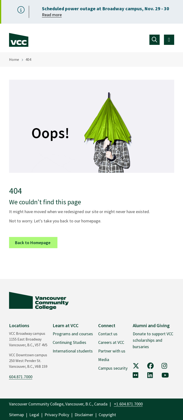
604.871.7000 (20, 376)
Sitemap (16, 414)
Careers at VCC (111, 342)
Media (103, 359)
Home (14, 59)
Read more (52, 14)
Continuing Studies (69, 342)
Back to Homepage (36, 242)
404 (28, 59)
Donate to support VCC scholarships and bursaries (153, 340)
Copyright (107, 414)
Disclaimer (84, 414)
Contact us (107, 333)
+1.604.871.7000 (128, 404)
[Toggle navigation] (154, 40)
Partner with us (111, 351)
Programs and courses (73, 333)
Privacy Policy (57, 414)
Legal (34, 414)
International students (73, 351)
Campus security (112, 368)
